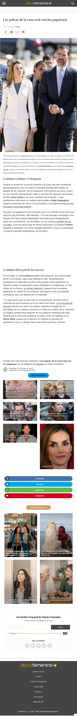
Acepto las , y (36, 633)
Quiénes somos (38, 672)
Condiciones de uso (41, 633)
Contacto (38, 692)
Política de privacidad (38, 682)
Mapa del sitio (38, 702)
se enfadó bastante (33, 288)
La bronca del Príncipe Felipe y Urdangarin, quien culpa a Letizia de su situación (19, 416)
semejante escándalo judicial (17, 207)
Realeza (40, 364)
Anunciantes (38, 697)
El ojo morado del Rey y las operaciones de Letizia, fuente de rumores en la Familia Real (19, 394)
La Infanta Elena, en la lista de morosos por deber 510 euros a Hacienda (55, 416)
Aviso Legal (38, 687)
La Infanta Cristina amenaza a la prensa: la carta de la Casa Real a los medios (56, 394)
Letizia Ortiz (47, 466)
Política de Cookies (55, 633)
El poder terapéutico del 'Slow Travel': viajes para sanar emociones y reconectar (19, 553)
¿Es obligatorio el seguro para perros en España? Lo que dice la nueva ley (56, 553)
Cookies (38, 677)
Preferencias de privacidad (25, 633)
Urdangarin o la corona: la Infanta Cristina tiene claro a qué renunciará (19, 437)
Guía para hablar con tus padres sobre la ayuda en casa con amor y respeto (56, 600)
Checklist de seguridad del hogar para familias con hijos (21, 601)
